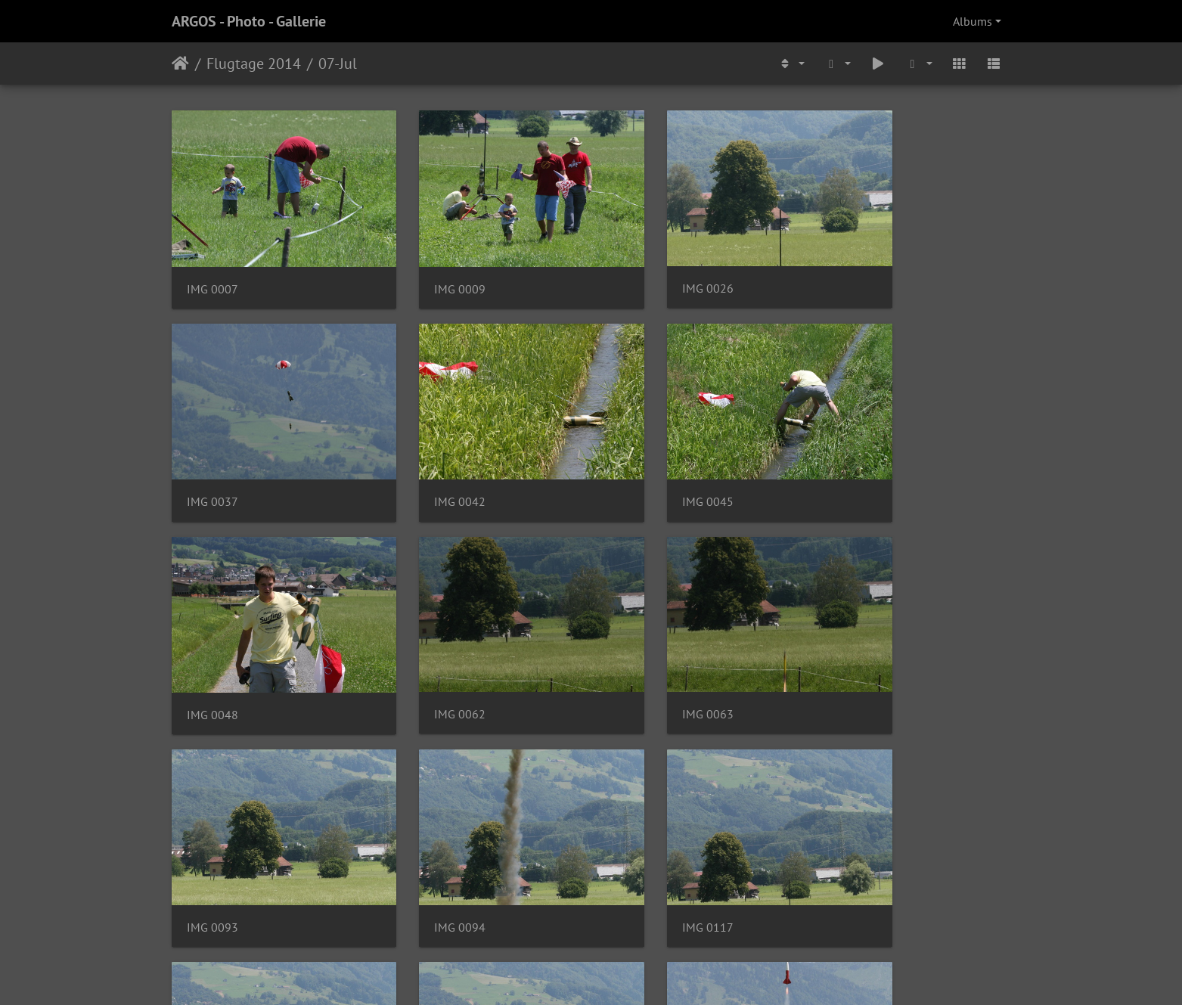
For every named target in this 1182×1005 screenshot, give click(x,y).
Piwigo (622, 973)
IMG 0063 (212, 647)
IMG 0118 (212, 837)
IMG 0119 (428, 837)
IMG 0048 (643, 457)
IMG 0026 (643, 266)
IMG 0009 (428, 266)
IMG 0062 (859, 456)
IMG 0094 (643, 647)
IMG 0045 (428, 457)
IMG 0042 (212, 457)
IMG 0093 (428, 647)
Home (180, 63)
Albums (972, 21)
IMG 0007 (212, 266)
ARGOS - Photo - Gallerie (249, 21)
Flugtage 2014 (253, 63)
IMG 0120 (643, 837)
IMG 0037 (859, 266)
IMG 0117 (859, 647)
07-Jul (337, 63)
